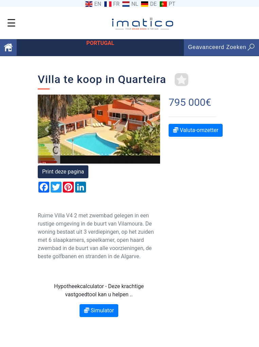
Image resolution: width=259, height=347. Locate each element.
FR (116, 4)
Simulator (99, 310)
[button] (47, 129)
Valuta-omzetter (195, 130)
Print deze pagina (63, 171)
